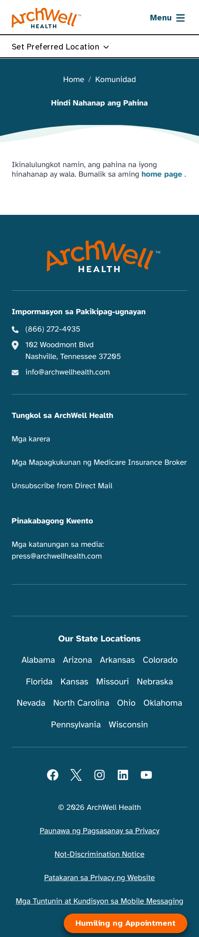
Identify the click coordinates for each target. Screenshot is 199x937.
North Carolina (81, 702)
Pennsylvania (76, 724)
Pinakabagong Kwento (52, 521)
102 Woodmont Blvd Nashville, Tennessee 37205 (73, 351)
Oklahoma (163, 702)
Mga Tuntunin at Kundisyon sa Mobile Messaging (99, 901)
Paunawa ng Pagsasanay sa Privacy (99, 831)
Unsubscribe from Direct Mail (62, 486)
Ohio (126, 702)
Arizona (77, 659)
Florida (39, 681)
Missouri (112, 681)
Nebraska (155, 681)
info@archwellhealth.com (68, 372)
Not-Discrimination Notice (99, 854)
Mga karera (31, 439)
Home (74, 80)
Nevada (31, 702)
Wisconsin (128, 724)
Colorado (160, 659)
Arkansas (117, 659)
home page (161, 174)
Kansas (74, 681)
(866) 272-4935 (53, 329)
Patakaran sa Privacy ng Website (99, 878)
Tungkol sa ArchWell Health (62, 416)
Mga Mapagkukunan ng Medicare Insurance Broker (99, 462)
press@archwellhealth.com (57, 556)
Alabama (38, 659)
